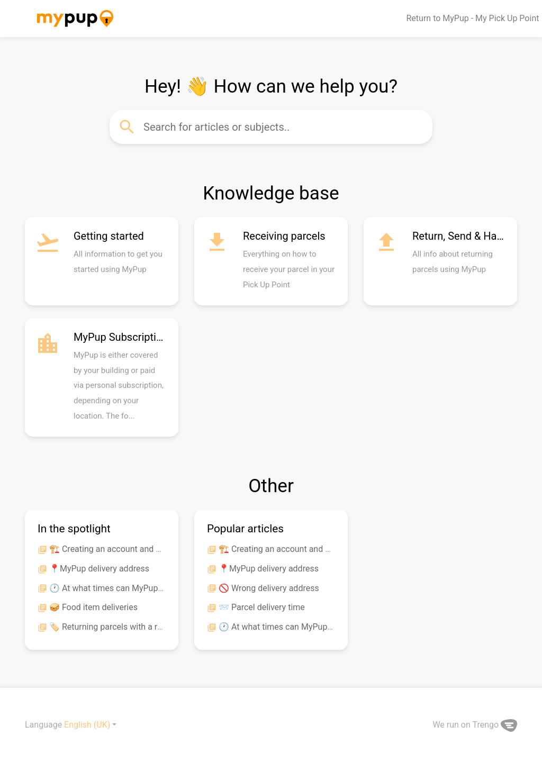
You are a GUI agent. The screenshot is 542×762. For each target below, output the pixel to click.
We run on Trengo (474, 725)
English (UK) (87, 725)
